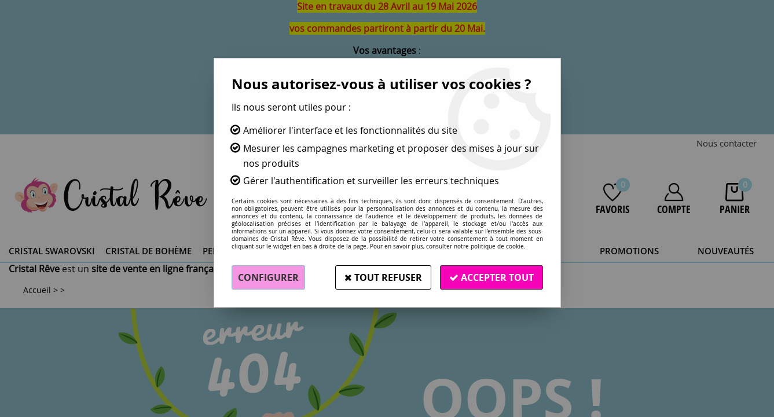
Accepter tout (491, 277)
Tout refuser (383, 277)
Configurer (268, 277)
